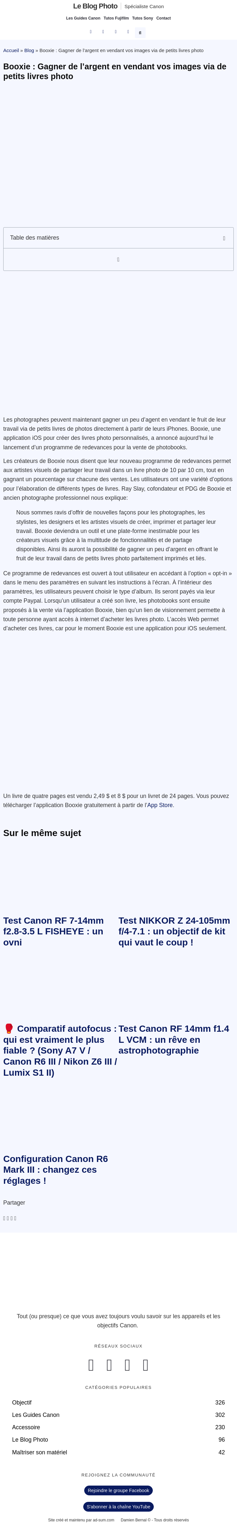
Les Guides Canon (83, 18)
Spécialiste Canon (144, 6)
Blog (29, 50)
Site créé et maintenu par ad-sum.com (81, 1520)
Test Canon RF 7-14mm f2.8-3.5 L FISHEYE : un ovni (53, 931)
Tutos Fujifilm (116, 18)
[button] (141, 32)
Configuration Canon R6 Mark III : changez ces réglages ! (55, 1170)
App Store (160, 805)
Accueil (11, 50)
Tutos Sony (142, 18)
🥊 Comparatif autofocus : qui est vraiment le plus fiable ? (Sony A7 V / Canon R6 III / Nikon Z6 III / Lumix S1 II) (60, 1050)
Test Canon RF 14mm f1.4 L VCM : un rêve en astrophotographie (174, 1040)
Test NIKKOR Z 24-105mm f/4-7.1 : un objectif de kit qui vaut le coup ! (174, 931)
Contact (163, 18)
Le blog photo (95, 6)
